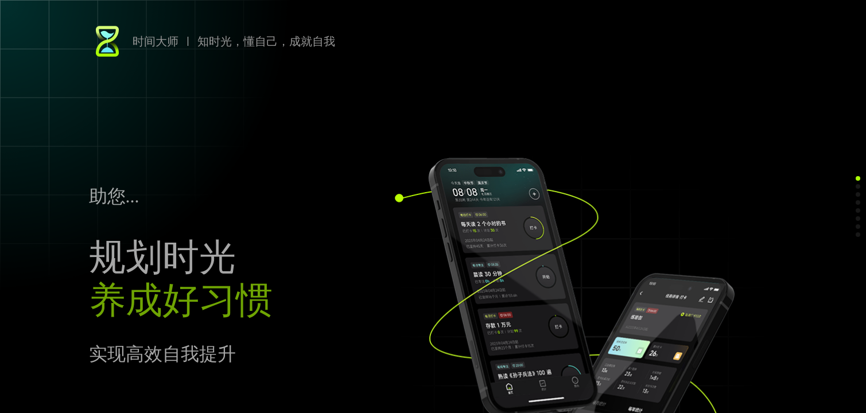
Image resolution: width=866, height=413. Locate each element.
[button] (858, 178)
